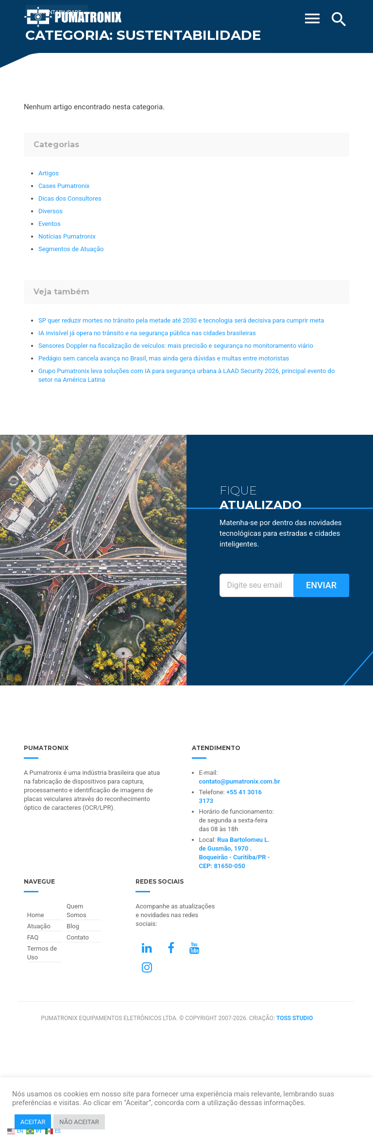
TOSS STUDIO (294, 1018)
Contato (78, 937)
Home (35, 915)
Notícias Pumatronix (67, 236)
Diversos (50, 211)
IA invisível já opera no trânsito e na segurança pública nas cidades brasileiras (147, 333)
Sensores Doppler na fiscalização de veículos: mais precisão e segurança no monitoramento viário (175, 345)
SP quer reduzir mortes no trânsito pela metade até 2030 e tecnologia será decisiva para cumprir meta (181, 320)
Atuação (39, 926)
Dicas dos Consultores (70, 198)
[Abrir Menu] (312, 15)
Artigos (48, 173)
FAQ (32, 937)
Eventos (49, 223)
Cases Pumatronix (64, 185)
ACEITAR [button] (32, 1122)
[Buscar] (339, 19)
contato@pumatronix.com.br (239, 781)
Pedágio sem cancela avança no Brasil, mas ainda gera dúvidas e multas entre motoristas (163, 358)
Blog (73, 926)
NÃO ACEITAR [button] (79, 1122)
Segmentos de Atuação (70, 249)
